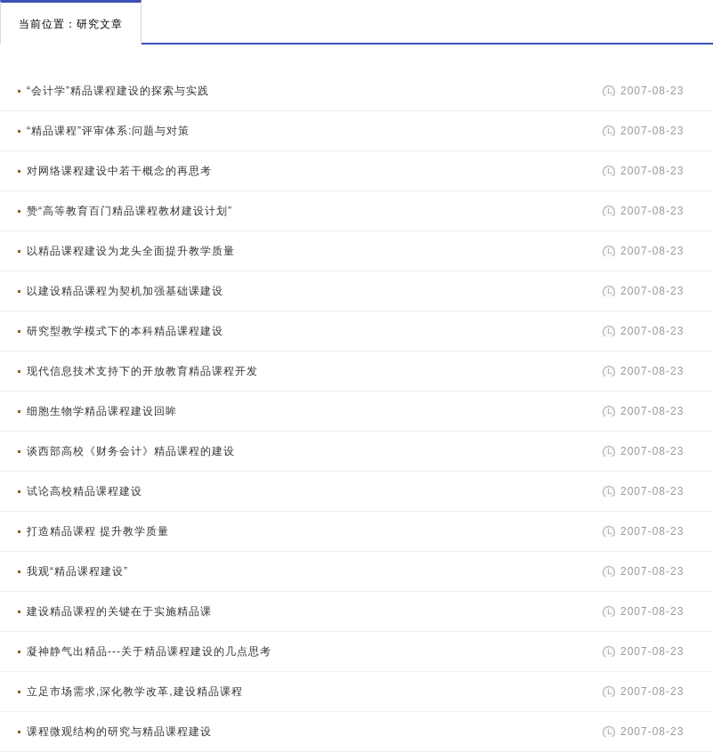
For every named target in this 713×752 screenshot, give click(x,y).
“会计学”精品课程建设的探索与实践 (118, 91)
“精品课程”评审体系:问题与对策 (108, 131)
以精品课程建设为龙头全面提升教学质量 (131, 251)
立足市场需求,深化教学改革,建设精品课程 (135, 691)
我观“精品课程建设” (77, 571)
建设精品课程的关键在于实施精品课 (119, 611)
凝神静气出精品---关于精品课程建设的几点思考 (149, 651)
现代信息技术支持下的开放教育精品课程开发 (142, 371)
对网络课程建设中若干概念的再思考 (119, 171)
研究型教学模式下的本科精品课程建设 (125, 331)
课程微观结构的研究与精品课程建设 (119, 731)
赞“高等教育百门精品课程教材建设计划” (129, 211)
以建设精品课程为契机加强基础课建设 (125, 291)
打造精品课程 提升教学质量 (98, 531)
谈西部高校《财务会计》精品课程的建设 (131, 451)
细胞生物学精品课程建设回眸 (102, 411)
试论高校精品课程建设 (84, 491)
